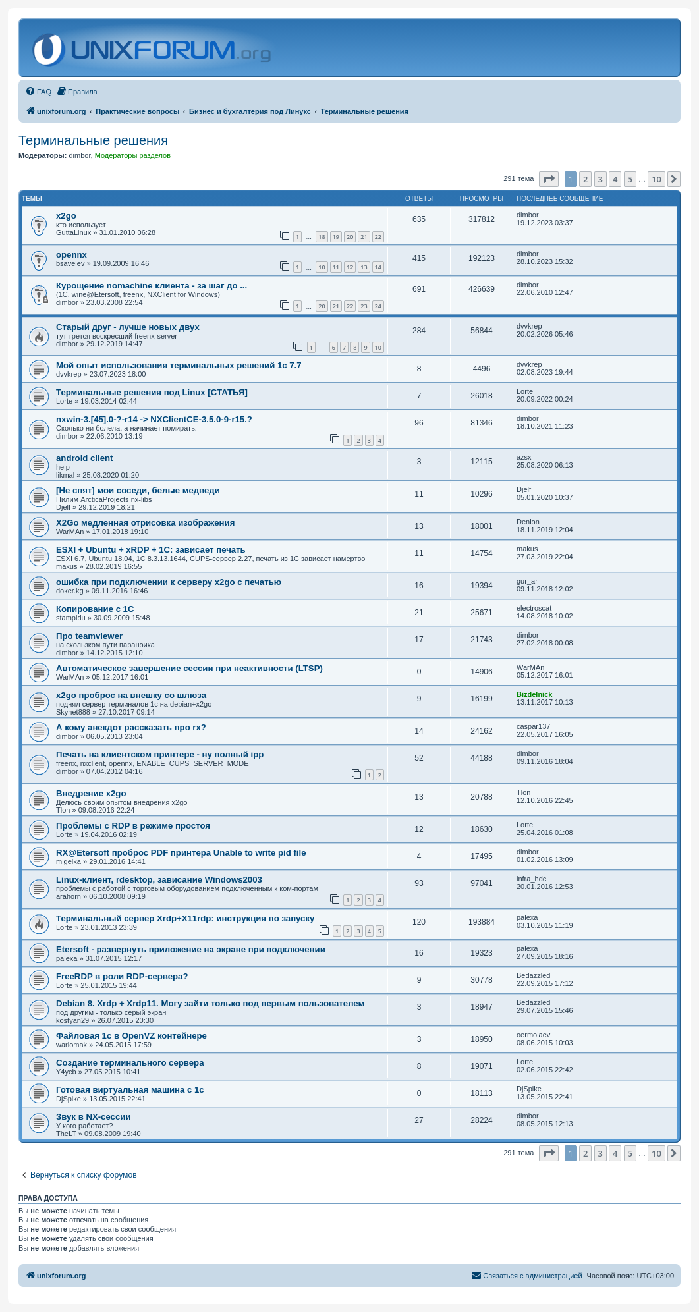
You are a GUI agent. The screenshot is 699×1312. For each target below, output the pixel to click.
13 (363, 267)
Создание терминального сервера (130, 1063)
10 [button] (656, 179)
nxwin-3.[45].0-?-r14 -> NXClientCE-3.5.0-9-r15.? (154, 419)
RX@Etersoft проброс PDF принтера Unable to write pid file (181, 853)
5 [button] (630, 179)
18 (321, 236)
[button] (549, 179)
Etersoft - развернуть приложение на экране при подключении (190, 949)
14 (378, 267)
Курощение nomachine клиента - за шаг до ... (151, 285)
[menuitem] (38, 91)
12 (350, 267)
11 (336, 267)
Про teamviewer (89, 636)
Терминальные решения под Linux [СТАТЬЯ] (152, 392)
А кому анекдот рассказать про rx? (131, 727)
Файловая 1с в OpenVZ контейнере (131, 1036)
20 (350, 236)
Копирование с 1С (95, 609)
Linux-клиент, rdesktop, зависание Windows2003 (159, 880)
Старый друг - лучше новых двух (128, 327)
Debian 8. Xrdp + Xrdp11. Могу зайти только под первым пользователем (210, 1003)
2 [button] (585, 179)
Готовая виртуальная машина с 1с (130, 1090)
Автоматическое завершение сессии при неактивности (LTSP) (189, 668)
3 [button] (600, 179)
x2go (66, 216)
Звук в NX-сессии (93, 1117)
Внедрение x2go (91, 793)
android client (84, 458)
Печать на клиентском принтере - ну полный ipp (160, 754)
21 (363, 236)
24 (378, 306)
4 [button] (615, 179)
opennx (71, 255)
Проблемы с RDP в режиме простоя (133, 826)
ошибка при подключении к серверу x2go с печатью (168, 582)
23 (363, 306)
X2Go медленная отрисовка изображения (145, 523)
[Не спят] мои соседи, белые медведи (138, 490)
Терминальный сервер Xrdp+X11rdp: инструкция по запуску (185, 918)
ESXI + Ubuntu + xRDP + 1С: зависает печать (151, 550)
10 (321, 267)
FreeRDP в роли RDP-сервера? (122, 976)
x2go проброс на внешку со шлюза (131, 695)
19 (336, 236)
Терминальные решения (93, 140)
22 (378, 236)
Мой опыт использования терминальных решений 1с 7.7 (179, 365)
